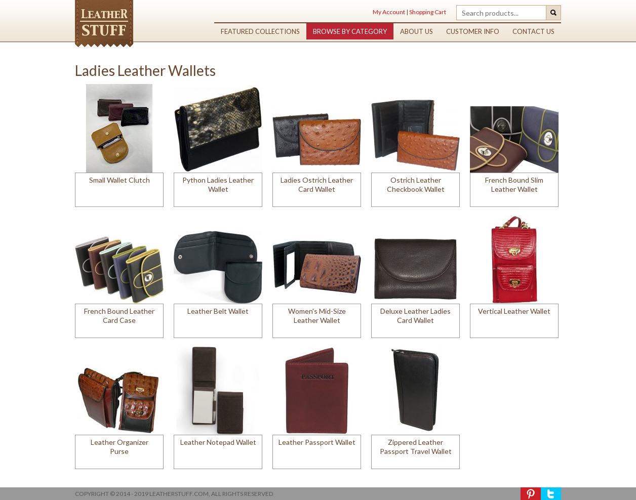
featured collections (260, 31)
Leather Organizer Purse (119, 446)
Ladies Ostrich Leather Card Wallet (317, 184)
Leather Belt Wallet (218, 311)
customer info (472, 31)
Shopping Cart (427, 12)
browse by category (350, 31)
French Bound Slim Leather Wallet (514, 184)
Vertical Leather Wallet (514, 311)
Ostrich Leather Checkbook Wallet (416, 184)
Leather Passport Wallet (317, 442)
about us (416, 31)
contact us (533, 31)
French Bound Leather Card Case (119, 315)
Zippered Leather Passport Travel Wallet (416, 446)
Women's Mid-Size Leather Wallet (317, 315)
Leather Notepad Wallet (218, 442)
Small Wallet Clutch (119, 180)
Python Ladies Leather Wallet (218, 184)
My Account (389, 12)
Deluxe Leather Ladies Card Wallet (415, 315)
